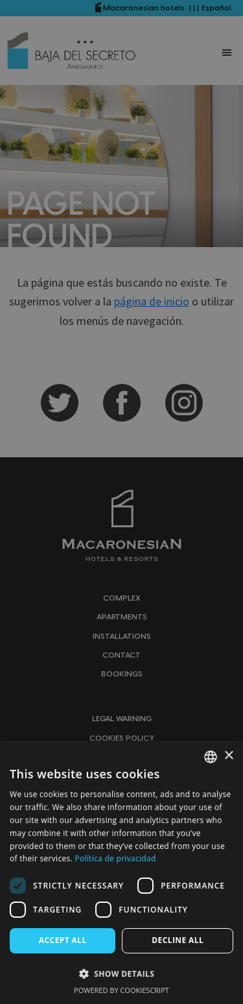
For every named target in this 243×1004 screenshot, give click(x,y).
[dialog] (121, 872)
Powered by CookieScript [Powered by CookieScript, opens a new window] (121, 990)
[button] (121, 974)
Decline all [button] (177, 940)
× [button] (228, 756)
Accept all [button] (63, 940)
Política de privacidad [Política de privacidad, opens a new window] (115, 858)
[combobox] (210, 756)
